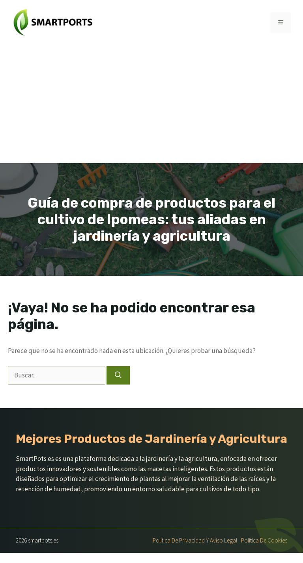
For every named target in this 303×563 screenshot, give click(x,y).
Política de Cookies (264, 540)
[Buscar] (118, 375)
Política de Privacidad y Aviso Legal (195, 540)
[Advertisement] (151, 104)
